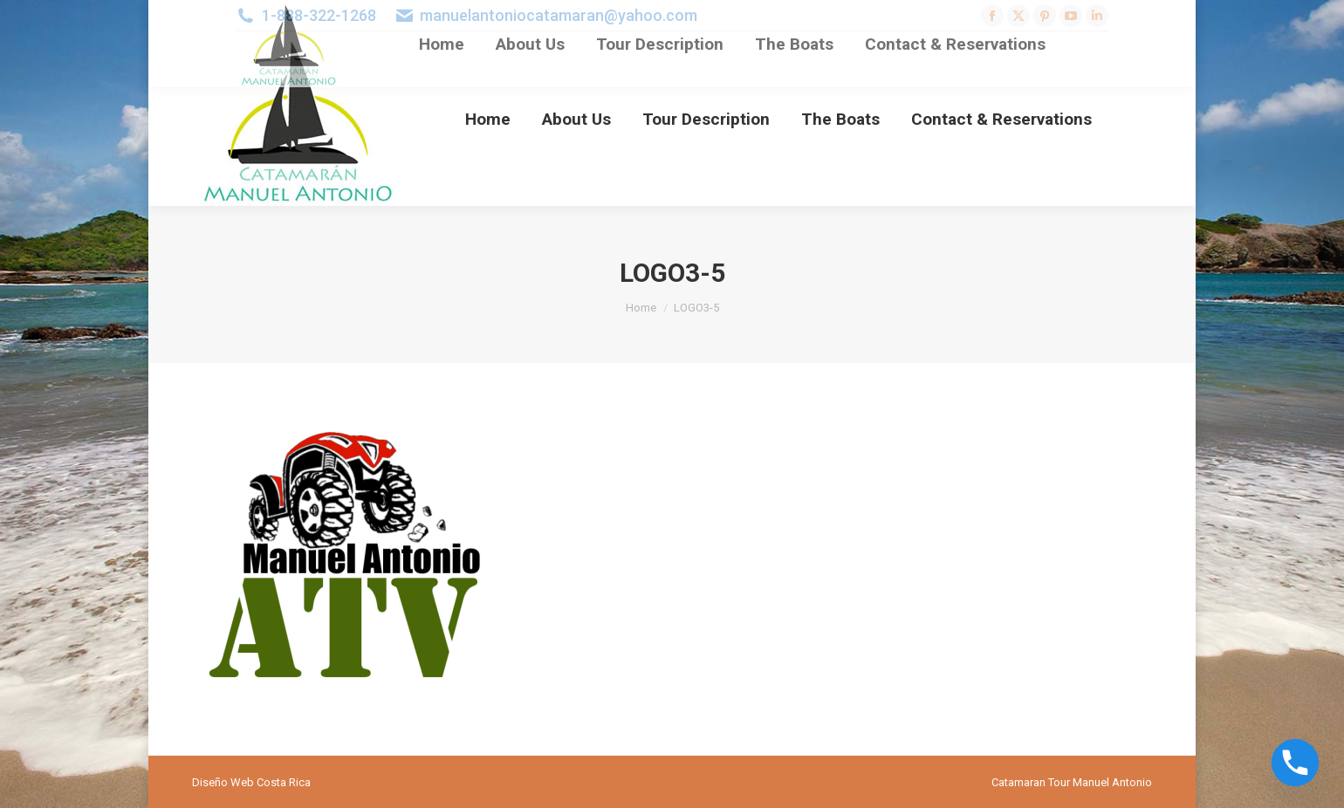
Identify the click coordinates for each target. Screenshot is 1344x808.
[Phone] (1295, 762)
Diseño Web (223, 782)
